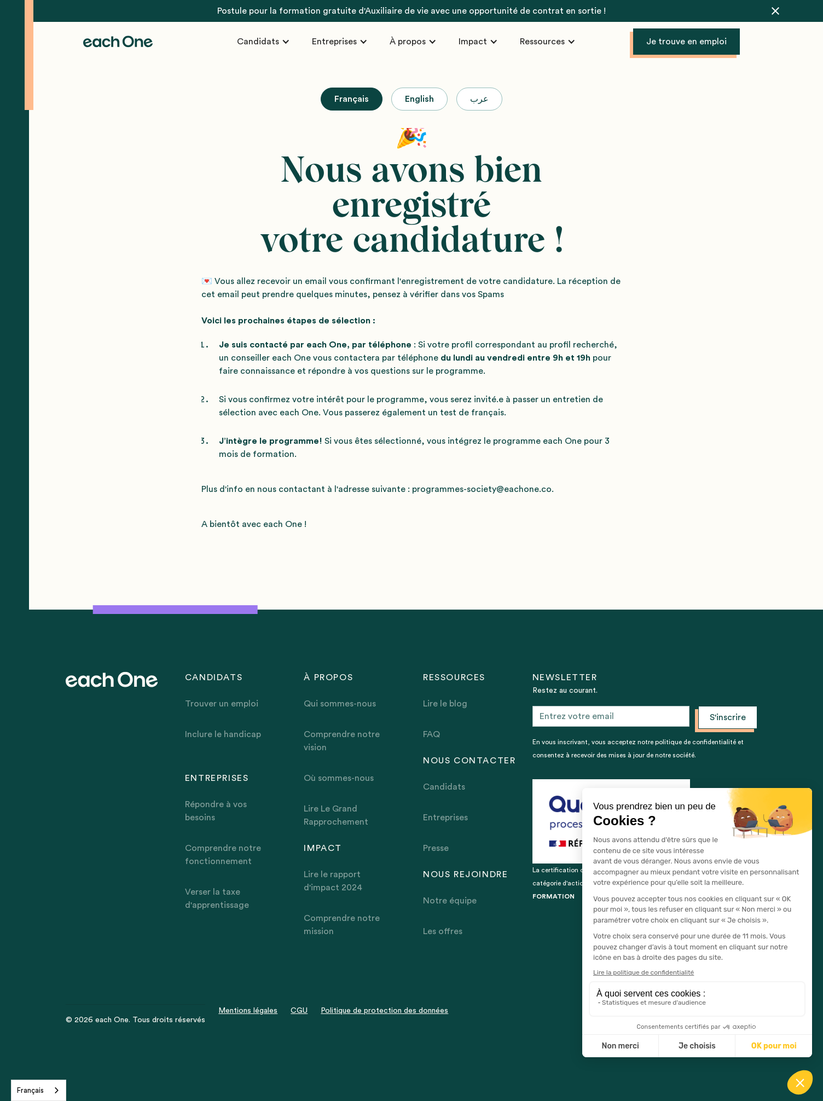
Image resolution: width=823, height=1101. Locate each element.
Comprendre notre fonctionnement (223, 855)
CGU (299, 1011)
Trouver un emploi (221, 703)
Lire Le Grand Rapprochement (336, 815)
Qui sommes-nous (340, 703)
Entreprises (445, 817)
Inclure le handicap (223, 734)
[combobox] (38, 1090)
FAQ (431, 734)
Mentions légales (247, 1011)
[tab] (351, 99)
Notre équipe (450, 900)
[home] (118, 41)
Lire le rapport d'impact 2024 (333, 881)
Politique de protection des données (384, 1011)
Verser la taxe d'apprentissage (217, 898)
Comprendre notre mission (342, 925)
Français (30, 1090)
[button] (263, 41)
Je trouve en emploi (686, 41)
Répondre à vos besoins (216, 811)
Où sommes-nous (339, 778)
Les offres (442, 931)
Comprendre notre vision (342, 741)
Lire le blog (445, 703)
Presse (436, 848)
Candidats (444, 787)
